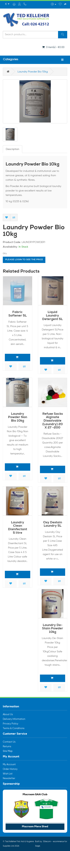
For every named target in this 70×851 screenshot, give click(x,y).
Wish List (8, 774)
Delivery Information (14, 719)
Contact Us (9, 742)
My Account (9, 764)
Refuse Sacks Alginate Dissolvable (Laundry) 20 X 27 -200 (52, 421)
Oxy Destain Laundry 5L (52, 524)
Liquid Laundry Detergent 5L (52, 316)
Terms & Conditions (13, 728)
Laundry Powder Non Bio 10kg (17, 418)
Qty (5, 253)
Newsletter (9, 778)
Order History (10, 769)
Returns (7, 746)
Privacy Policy (10, 724)
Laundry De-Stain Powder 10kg (52, 629)
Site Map (8, 751)
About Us (8, 714)
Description (12, 149)
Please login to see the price (24, 260)
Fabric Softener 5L (17, 314)
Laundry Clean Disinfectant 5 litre (17, 528)
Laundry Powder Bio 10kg (33, 71)
